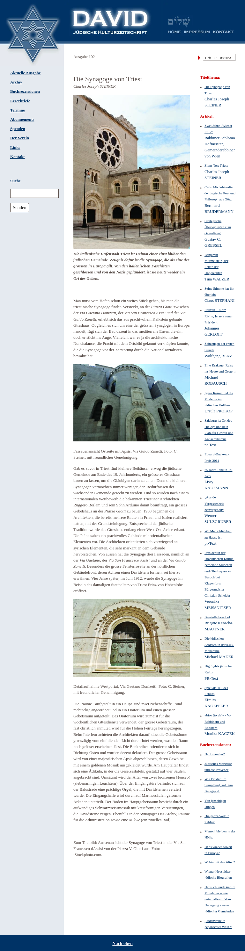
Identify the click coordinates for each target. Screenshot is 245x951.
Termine (17, 110)
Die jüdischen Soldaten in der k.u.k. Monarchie (219, 644)
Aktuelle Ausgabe (25, 73)
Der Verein (19, 138)
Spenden (17, 129)
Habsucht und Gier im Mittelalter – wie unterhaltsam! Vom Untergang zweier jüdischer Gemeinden (219, 899)
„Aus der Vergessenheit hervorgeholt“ (214, 503)
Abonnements (22, 119)
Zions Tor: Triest (216, 165)
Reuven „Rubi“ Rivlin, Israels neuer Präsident (218, 316)
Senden (19, 207)
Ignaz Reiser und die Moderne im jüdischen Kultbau (218, 399)
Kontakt (17, 157)
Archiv (16, 82)
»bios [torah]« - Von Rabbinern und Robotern (218, 721)
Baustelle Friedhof (217, 617)
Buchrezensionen (25, 91)
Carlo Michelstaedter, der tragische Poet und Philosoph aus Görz (219, 193)
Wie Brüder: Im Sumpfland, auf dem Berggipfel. (218, 785)
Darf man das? (214, 754)
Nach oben (122, 943)
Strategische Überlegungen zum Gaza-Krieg (217, 227)
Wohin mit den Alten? (219, 862)
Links (15, 147)
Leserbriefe (20, 101)
